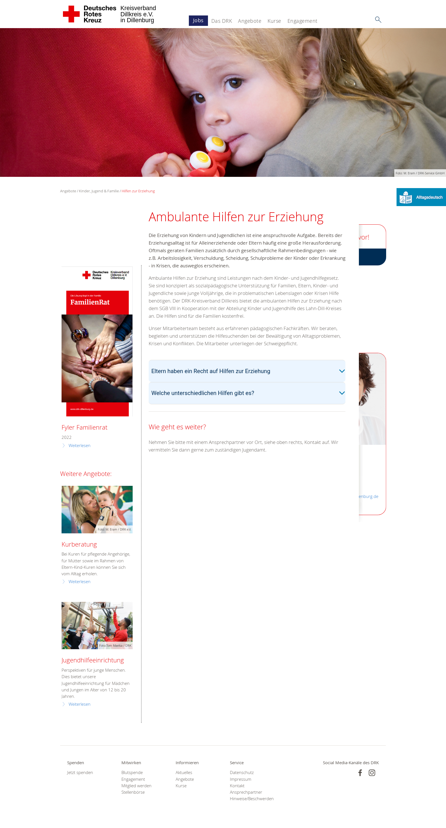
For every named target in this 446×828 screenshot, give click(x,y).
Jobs (198, 20)
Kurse (274, 20)
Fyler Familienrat (84, 427)
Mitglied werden (136, 785)
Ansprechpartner (246, 792)
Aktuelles (184, 772)
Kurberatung (79, 544)
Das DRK (221, 20)
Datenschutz (242, 772)
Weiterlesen (79, 445)
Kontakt (237, 785)
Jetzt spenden (80, 772)
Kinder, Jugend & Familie (99, 190)
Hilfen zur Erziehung (138, 190)
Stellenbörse (133, 792)
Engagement (302, 20)
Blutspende (132, 772)
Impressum (240, 779)
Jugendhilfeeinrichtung (93, 660)
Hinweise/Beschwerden (250, 798)
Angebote (249, 20)
